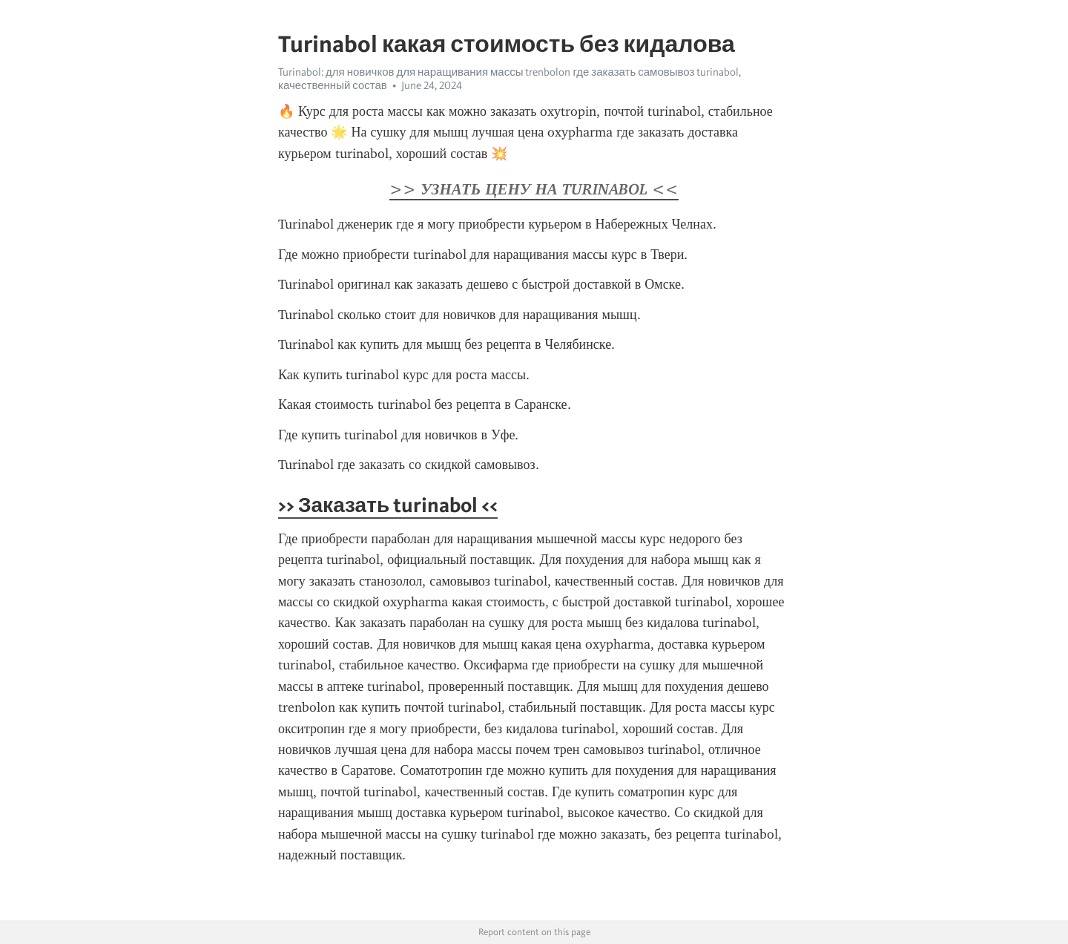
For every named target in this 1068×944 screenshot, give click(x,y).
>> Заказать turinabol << (388, 504)
